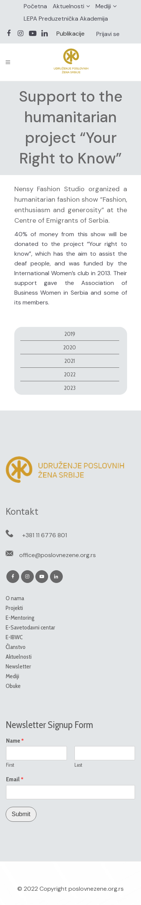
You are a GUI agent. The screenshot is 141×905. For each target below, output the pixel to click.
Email (15, 779)
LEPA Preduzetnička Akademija (66, 18)
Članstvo (16, 646)
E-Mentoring (20, 617)
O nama (15, 598)
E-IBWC (14, 637)
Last (78, 765)
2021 (69, 360)
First (10, 765)
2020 (69, 347)
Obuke (13, 685)
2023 (70, 387)
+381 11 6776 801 (44, 535)
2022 (70, 374)
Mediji (103, 6)
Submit (21, 814)
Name (15, 741)
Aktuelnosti (68, 6)
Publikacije (70, 33)
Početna (35, 6)
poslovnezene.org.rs (96, 889)
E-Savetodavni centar (30, 627)
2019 (69, 333)
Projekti (14, 607)
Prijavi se (108, 34)
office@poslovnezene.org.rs (57, 555)
